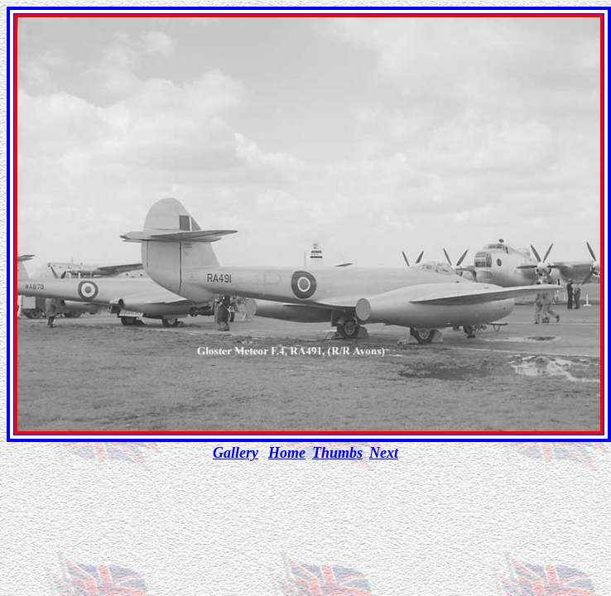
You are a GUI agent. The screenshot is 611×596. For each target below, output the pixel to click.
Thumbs (337, 453)
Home (287, 453)
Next (383, 453)
